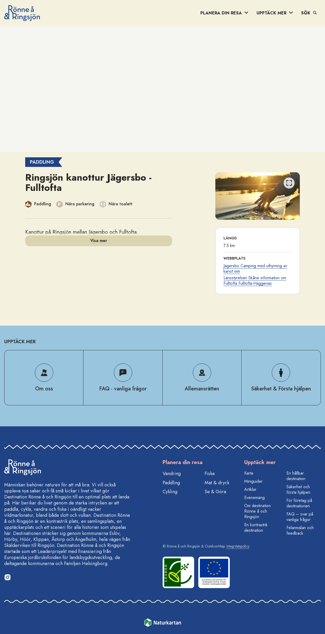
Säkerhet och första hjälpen (298, 489)
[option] (257, 196)
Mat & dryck (217, 482)
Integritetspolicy (237, 546)
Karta (248, 473)
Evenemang (254, 498)
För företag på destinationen (299, 503)
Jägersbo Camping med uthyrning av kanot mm (255, 268)
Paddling (171, 482)
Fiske (210, 473)
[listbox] (257, 196)
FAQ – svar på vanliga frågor (299, 517)
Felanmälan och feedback (300, 530)
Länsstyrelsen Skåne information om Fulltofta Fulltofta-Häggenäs (254, 280)
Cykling (170, 491)
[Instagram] (7, 577)
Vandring (172, 473)
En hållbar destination (295, 476)
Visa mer (98, 241)
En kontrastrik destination (256, 527)
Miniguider (253, 481)
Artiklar (250, 489)
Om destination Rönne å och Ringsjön (257, 511)
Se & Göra (215, 491)
